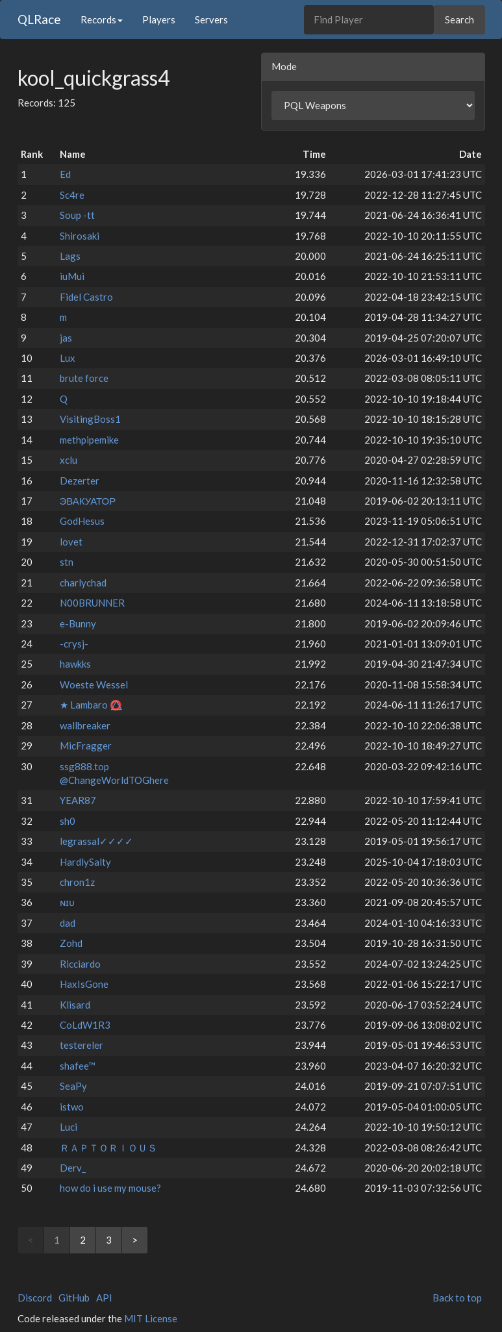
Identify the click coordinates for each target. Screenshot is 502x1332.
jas (66, 338)
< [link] (31, 1240)
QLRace (39, 19)
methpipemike (89, 440)
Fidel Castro (86, 297)
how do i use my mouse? (110, 1188)
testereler (81, 1045)
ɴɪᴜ (67, 902)
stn (66, 562)
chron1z (77, 882)
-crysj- (74, 643)
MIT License (150, 1318)
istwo (72, 1106)
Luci (68, 1127)
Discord (35, 1297)
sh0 (67, 821)
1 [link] (57, 1240)
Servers (211, 19)
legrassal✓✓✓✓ (96, 841)
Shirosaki (79, 236)
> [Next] (135, 1240)
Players (158, 19)
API (104, 1297)
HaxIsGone (84, 984)
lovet (71, 541)
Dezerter (79, 480)
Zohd (71, 943)
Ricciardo (80, 964)
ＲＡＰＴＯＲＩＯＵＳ (108, 1147)
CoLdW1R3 (85, 1025)
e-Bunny (78, 623)
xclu (68, 460)
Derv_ (73, 1168)
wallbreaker (85, 725)
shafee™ (77, 1066)
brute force (84, 378)
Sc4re (72, 195)
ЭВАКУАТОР (88, 501)
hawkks (75, 664)
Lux (67, 358)
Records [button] (102, 19)
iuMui (72, 276)
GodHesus (82, 521)
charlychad (83, 582)
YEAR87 (78, 800)
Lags (70, 256)
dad (67, 923)
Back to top (457, 1297)
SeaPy (73, 1086)
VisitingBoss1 (90, 419)
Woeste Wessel (94, 684)
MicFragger (86, 745)
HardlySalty (85, 862)
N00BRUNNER (92, 603)
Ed (65, 174)
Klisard (75, 1005)
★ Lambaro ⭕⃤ (91, 704)
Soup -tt (77, 215)
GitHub (74, 1297)
